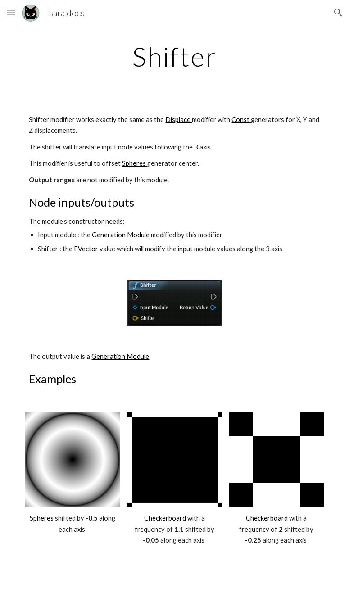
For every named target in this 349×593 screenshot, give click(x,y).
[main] (175, 56)
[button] (11, 12)
